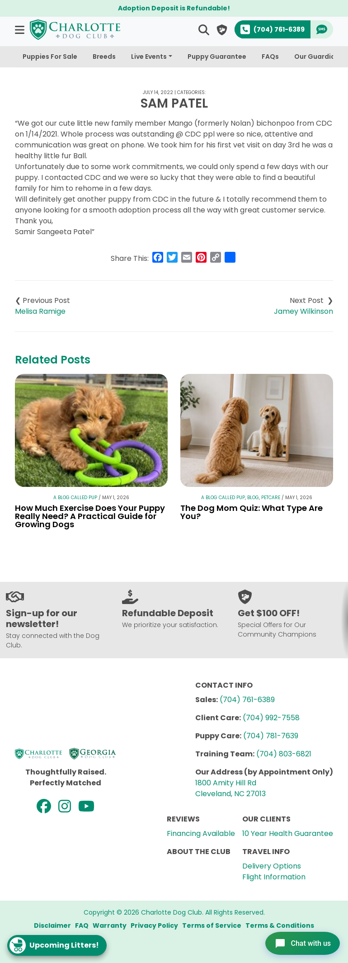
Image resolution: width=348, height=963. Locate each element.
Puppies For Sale (50, 56)
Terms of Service (211, 925)
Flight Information (274, 877)
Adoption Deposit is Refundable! (174, 8)
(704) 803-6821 (283, 754)
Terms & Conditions (279, 925)
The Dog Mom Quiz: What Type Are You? (251, 512)
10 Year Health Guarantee (287, 833)
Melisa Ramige (40, 311)
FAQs (270, 56)
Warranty (110, 925)
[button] (20, 29)
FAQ (82, 925)
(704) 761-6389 (247, 699)
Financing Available (201, 833)
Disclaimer (52, 925)
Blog (253, 497)
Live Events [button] (149, 56)
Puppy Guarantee (217, 56)
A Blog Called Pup (75, 497)
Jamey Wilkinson (303, 311)
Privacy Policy (154, 925)
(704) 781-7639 (270, 736)
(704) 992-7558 (271, 718)
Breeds (104, 56)
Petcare (270, 497)
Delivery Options (271, 866)
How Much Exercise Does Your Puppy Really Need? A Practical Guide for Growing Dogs (90, 516)
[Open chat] (300, 942)
